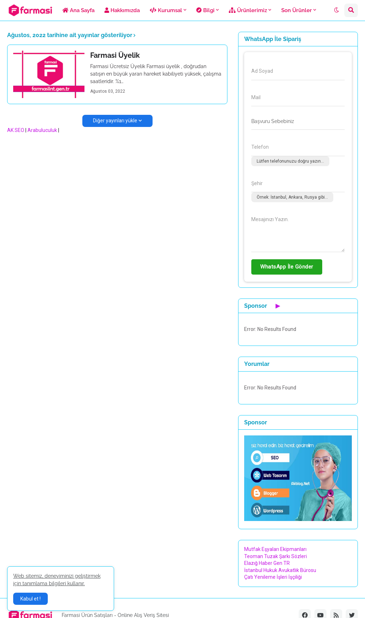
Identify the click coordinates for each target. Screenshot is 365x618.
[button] (336, 10)
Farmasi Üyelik (115, 55)
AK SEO (15, 130)
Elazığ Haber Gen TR (267, 563)
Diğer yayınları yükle (115, 120)
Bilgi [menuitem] (205, 10)
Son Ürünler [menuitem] (296, 10)
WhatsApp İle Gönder (286, 267)
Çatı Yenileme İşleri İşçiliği (273, 577)
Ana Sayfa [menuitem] (78, 10)
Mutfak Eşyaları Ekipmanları (275, 549)
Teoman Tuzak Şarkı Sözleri (275, 556)
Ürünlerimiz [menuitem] (248, 10)
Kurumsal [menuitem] (166, 10)
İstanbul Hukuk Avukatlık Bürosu (280, 570)
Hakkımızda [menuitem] (122, 10)
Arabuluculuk (42, 130)
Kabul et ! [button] (30, 599)
